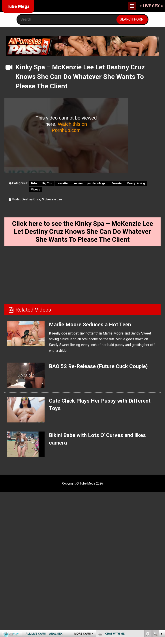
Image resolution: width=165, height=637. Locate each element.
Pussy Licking (136, 183)
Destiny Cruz (31, 199)
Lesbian (77, 183)
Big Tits (47, 183)
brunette (62, 183)
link (161, 568)
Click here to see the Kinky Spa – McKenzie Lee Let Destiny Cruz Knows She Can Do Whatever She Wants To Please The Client (82, 231)
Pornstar (116, 183)
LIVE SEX (151, 6)
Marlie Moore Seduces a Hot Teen (90, 324)
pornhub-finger (97, 183)
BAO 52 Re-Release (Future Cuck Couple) (98, 366)
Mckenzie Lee (52, 199)
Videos (35, 189)
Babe (34, 183)
